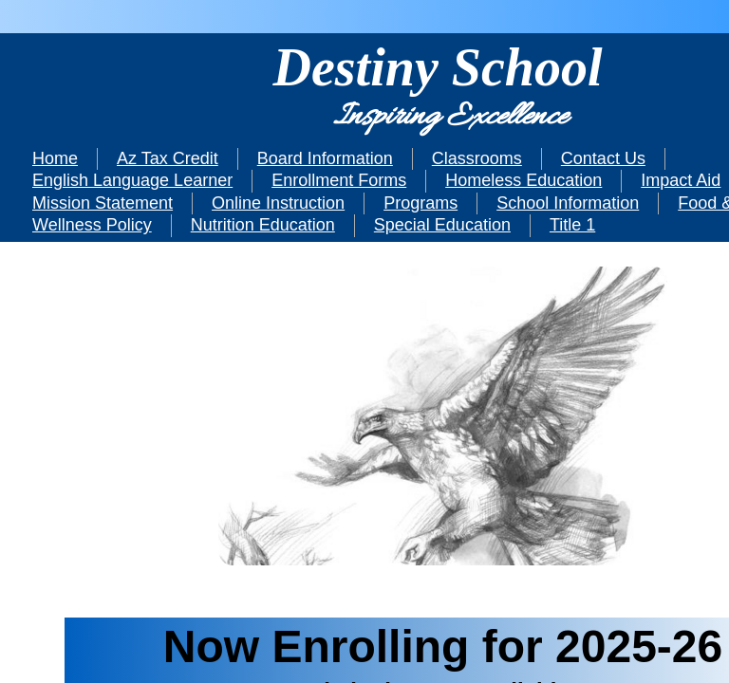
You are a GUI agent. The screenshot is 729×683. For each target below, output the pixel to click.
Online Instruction (278, 203)
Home (55, 158)
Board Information (325, 158)
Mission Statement (102, 203)
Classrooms (477, 158)
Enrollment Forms (338, 180)
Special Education (442, 224)
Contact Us (603, 158)
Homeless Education (523, 180)
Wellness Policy (92, 224)
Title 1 (572, 224)
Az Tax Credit (167, 158)
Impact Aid (680, 180)
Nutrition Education (263, 224)
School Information (567, 203)
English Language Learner (132, 180)
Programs (420, 203)
